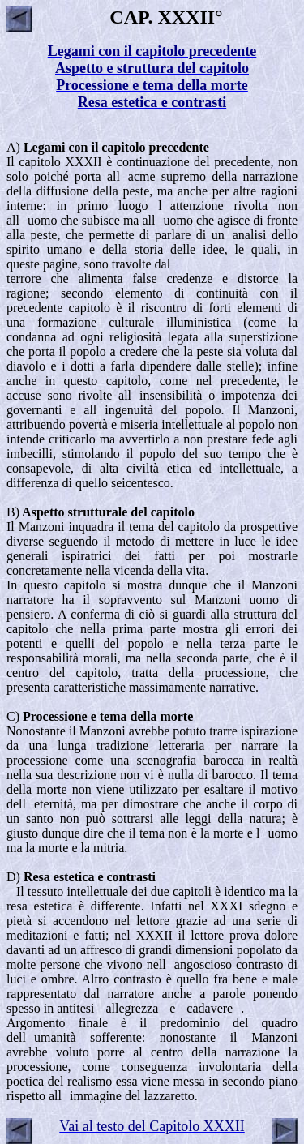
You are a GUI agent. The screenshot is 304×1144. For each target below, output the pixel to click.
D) (81, 877)
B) (100, 512)
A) (107, 147)
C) (99, 716)
